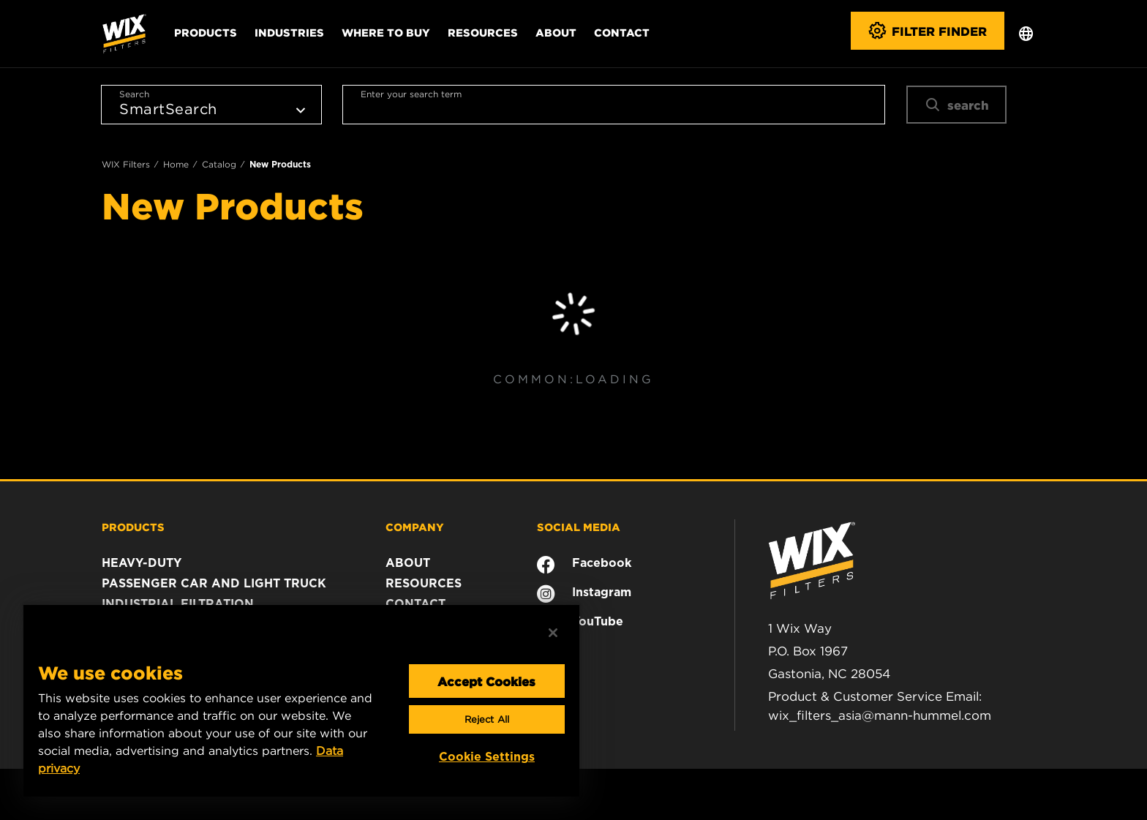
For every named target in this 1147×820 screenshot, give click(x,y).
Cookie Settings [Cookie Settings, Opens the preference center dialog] (487, 757)
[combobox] (613, 105)
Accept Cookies (486, 681)
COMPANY (415, 526)
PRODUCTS (133, 526)
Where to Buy (386, 32)
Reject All (487, 719)
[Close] (553, 633)
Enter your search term (411, 94)
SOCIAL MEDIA (578, 526)
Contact (622, 32)
